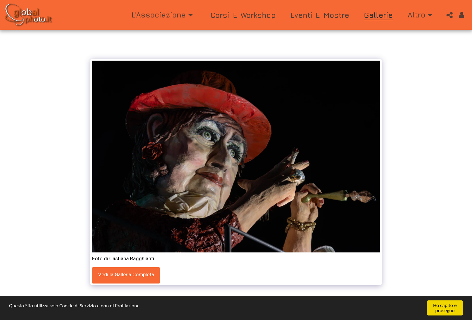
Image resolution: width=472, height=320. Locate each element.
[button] (163, 15)
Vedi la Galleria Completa (126, 274)
